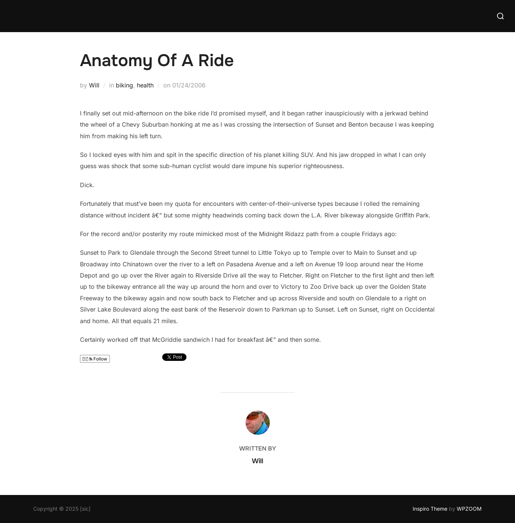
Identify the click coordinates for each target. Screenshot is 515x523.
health (145, 85)
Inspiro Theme (430, 508)
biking (124, 85)
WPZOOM (469, 508)
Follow (95, 359)
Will (94, 85)
